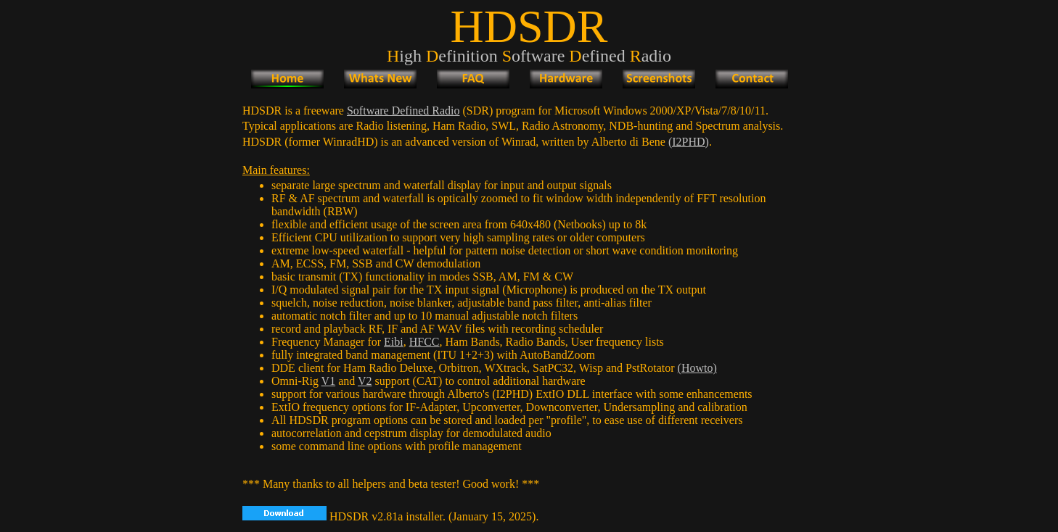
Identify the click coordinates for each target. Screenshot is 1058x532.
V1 (328, 381)
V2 (365, 381)
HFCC (424, 342)
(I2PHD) (688, 142)
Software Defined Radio (403, 110)
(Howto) (697, 368)
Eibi (393, 342)
